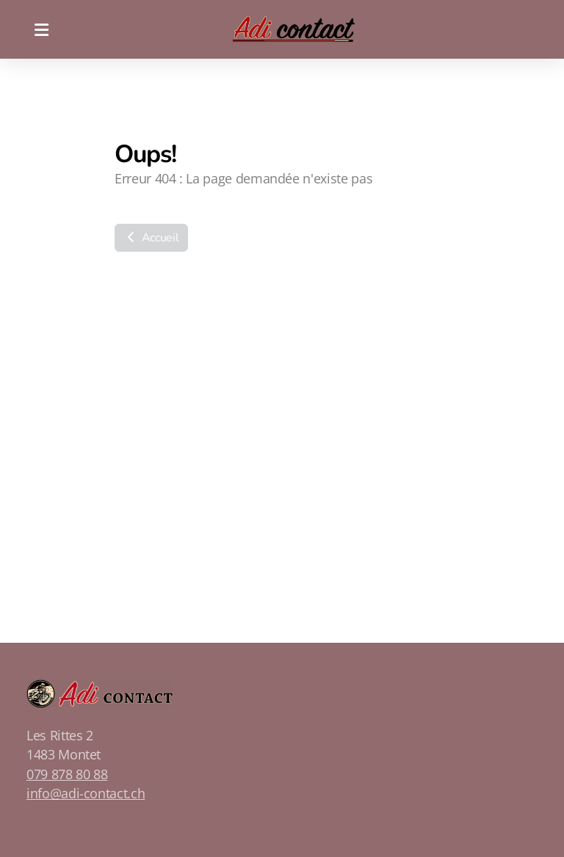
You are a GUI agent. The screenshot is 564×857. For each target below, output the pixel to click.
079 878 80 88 (66, 774)
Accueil (151, 238)
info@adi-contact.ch (85, 793)
